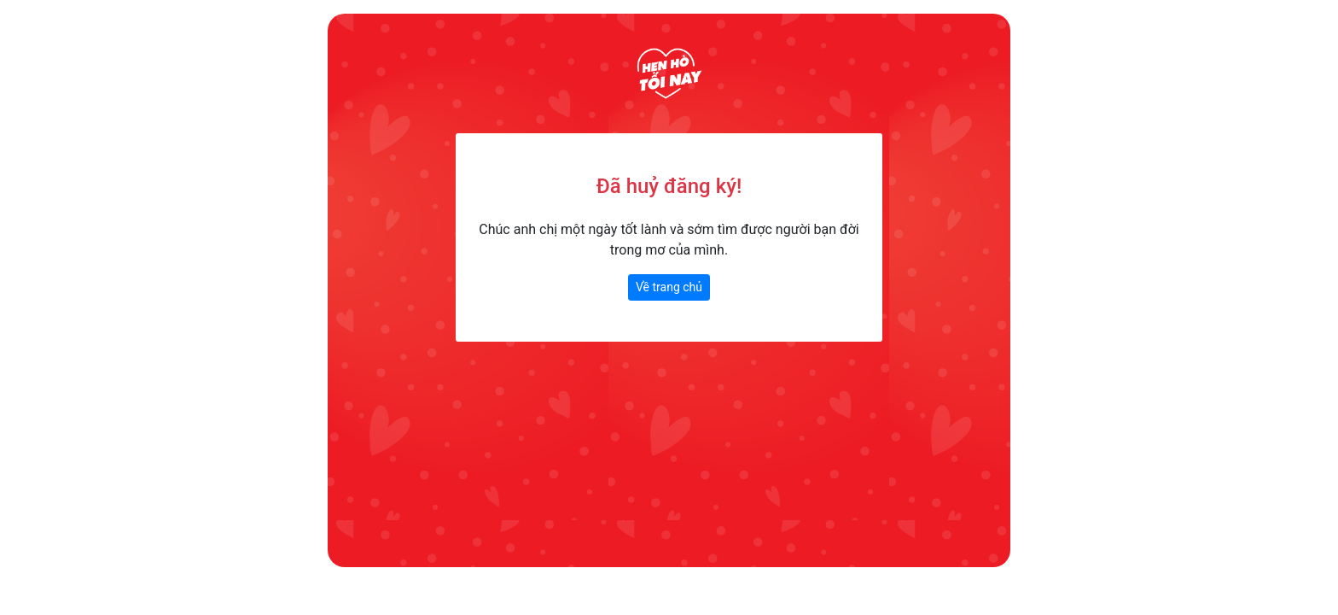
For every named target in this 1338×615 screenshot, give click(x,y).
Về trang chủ (669, 287)
